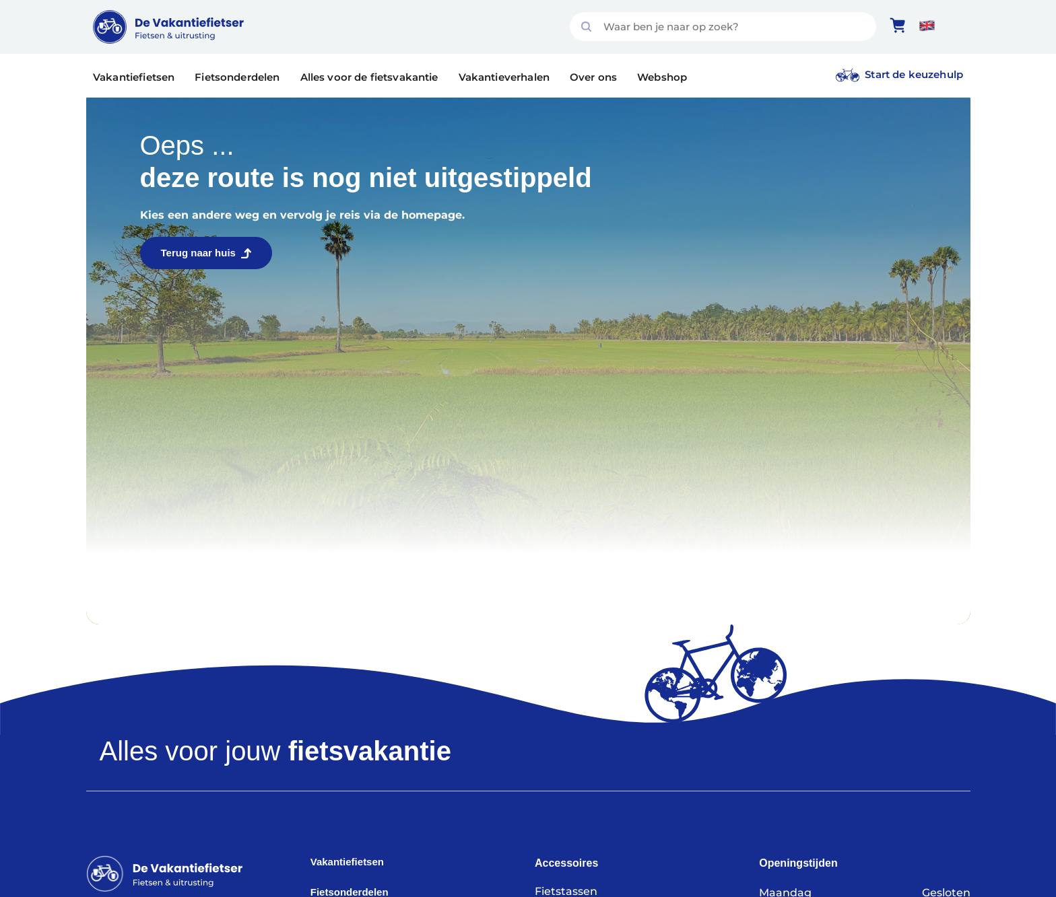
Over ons (593, 77)
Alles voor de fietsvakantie (369, 77)
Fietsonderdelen (237, 77)
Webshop (662, 77)
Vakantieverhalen (504, 77)
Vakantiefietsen (133, 77)
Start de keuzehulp (914, 74)
